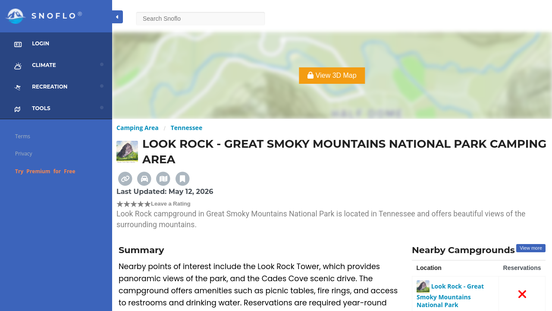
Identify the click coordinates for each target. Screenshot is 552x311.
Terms (22, 136)
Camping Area (137, 128)
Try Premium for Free (45, 171)
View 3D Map (331, 75)
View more (531, 248)
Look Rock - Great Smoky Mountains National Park (450, 295)
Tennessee (187, 128)
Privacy (23, 153)
